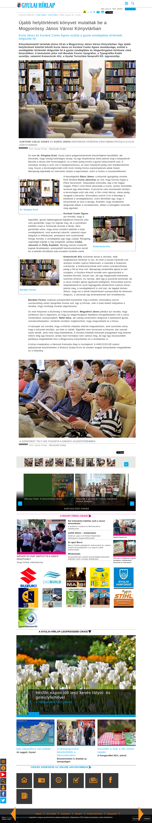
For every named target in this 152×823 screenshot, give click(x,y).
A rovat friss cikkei (74, 515)
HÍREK (38, 814)
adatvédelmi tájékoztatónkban (17, 817)
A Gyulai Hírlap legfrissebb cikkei (63, 631)
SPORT (78, 814)
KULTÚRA (53, 15)
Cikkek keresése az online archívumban (59, 767)
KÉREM (147, 819)
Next (132, 703)
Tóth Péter (41, 15)
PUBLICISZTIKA (94, 814)
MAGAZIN (112, 814)
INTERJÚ (65, 814)
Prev (31, 703)
